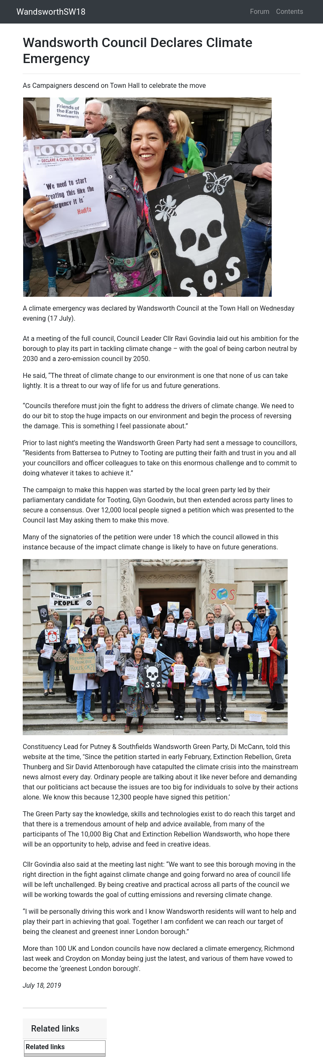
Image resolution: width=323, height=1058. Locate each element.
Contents (289, 12)
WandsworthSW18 (50, 12)
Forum (260, 12)
